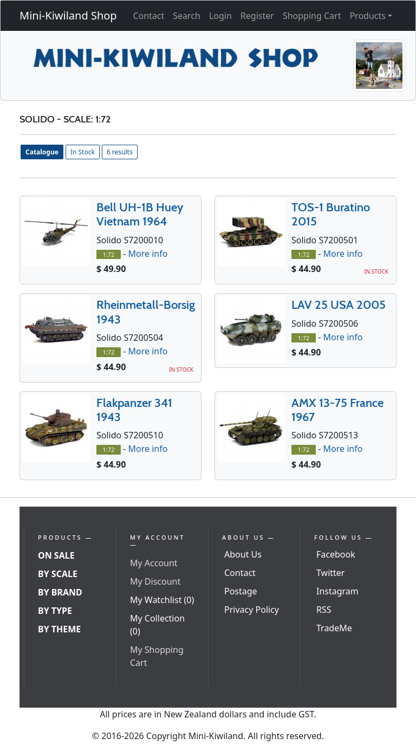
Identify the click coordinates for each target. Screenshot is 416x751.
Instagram (337, 591)
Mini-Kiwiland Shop (68, 15)
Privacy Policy (251, 610)
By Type (55, 611)
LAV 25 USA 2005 (338, 304)
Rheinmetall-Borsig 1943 (145, 311)
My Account (154, 563)
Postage (240, 591)
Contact (148, 16)
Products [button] (367, 16)
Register (257, 16)
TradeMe (334, 628)
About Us (243, 554)
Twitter (330, 573)
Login (220, 16)
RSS (324, 610)
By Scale (57, 574)
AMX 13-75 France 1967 (337, 410)
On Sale (56, 555)
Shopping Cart (312, 16)
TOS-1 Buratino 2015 (330, 214)
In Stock (82, 152)
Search (186, 16)
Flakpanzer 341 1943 (134, 410)
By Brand (60, 592)
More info (147, 254)
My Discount (155, 581)
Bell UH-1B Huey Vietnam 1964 (140, 214)
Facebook (335, 554)
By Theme (59, 629)
